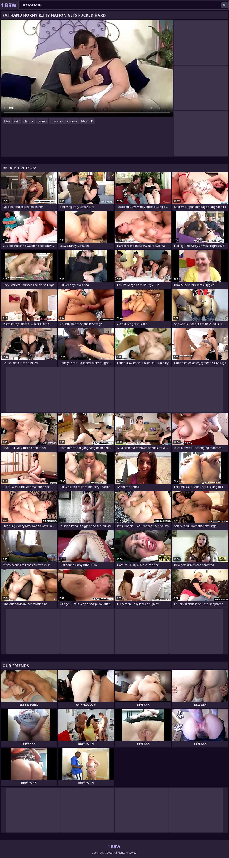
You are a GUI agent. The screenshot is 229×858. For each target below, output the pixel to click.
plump (42, 121)
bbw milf (87, 121)
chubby (29, 121)
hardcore (57, 121)
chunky (72, 121)
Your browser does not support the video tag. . (87, 68)
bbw (7, 121)
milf (17, 121)
